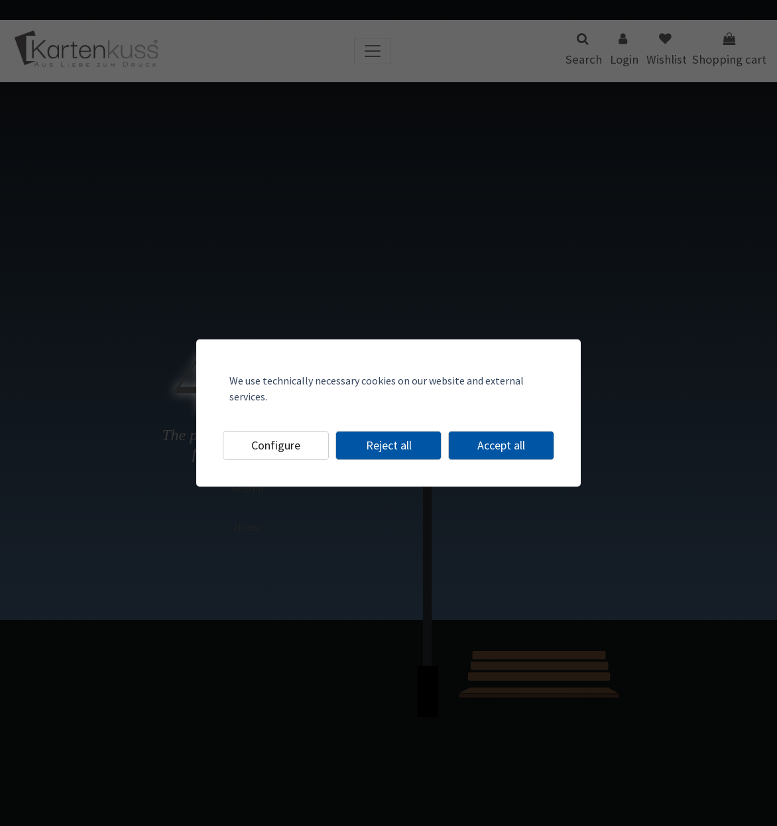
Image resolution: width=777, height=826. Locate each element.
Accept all (501, 445)
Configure (275, 445)
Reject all (389, 445)
